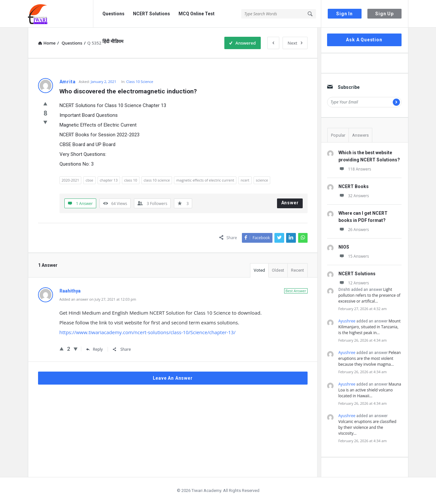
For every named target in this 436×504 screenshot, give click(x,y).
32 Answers (353, 195)
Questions (113, 13)
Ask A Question (364, 39)
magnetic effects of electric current (205, 180)
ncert (245, 180)
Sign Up (384, 13)
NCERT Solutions (151, 13)
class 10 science (157, 180)
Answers (360, 135)
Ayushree (346, 321)
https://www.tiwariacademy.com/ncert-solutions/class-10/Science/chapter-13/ (147, 332)
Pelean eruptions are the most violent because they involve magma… (369, 358)
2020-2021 (70, 180)
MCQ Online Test (196, 13)
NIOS (343, 247)
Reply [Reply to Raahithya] (94, 349)
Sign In (344, 13)
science (262, 180)
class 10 (130, 180)
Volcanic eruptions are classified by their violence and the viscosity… (367, 427)
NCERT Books (353, 186)
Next (295, 43)
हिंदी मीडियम (112, 41)
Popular (338, 135)
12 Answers (353, 283)
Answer (290, 202)
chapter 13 (109, 180)
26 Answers (353, 229)
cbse (89, 180)
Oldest (278, 270)
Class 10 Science (139, 81)
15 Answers (353, 256)
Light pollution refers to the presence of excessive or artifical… (369, 295)
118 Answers (354, 169)
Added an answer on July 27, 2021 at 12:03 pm (97, 299)
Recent (297, 270)
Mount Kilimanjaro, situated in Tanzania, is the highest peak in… (369, 326)
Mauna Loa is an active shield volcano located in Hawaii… (369, 390)
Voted (259, 270)
